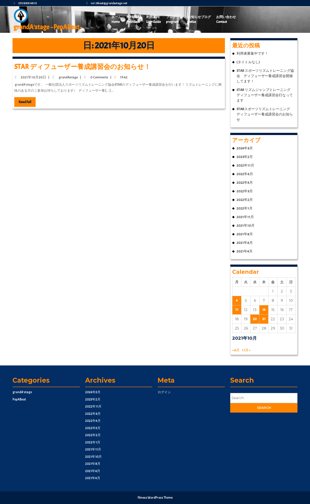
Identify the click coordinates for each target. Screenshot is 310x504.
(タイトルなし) (248, 62)
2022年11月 (245, 165)
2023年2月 (245, 157)
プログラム (174, 20)
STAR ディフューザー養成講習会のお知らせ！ (82, 67)
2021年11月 (245, 217)
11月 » (246, 350)
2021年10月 (246, 225)
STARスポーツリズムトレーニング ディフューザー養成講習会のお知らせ (265, 114)
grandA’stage (22, 392)
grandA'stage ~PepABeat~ (47, 27)
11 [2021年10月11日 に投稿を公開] (236, 310)
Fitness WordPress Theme (155, 498)
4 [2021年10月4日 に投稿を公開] (237, 300)
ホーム (116, 20)
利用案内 (153, 20)
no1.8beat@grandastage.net (106, 3)
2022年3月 (245, 191)
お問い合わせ (226, 20)
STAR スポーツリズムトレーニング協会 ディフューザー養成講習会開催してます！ (265, 76)
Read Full (27, 103)
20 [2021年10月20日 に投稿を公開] (255, 319)
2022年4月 (245, 182)
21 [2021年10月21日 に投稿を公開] (264, 319)
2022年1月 (245, 208)
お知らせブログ (199, 20)
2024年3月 (245, 148)
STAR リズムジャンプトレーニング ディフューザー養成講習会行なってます (265, 95)
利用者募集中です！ (252, 53)
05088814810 (25, 3)
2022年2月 (245, 200)
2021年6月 (245, 243)
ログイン (164, 392)
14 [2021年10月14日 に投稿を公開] (264, 310)
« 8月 (236, 350)
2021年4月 (245, 251)
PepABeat (134, 20)
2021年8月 (245, 234)
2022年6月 (245, 174)
